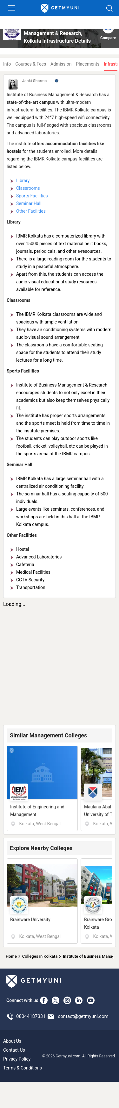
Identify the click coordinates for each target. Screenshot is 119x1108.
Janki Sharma (34, 81)
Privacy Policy (16, 1059)
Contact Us (14, 1050)
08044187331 (31, 1016)
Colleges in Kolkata (39, 956)
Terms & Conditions (22, 1067)
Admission (60, 64)
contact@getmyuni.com (83, 1016)
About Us (12, 1041)
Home (11, 956)
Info (7, 64)
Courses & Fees (30, 64)
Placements (87, 64)
